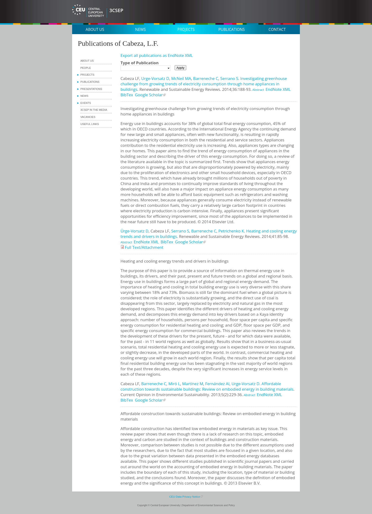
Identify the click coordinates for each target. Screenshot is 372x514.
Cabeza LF (130, 78)
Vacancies (87, 117)
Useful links (89, 124)
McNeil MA (181, 78)
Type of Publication (139, 62)
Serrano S (229, 78)
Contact (277, 29)
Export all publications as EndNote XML (157, 55)
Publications (231, 29)
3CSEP (116, 10)
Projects (186, 29)
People (85, 67)
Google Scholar (149, 94)
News (140, 29)
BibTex (127, 94)
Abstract (258, 90)
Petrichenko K (231, 231)
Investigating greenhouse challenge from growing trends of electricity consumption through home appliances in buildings (204, 84)
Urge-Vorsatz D (155, 78)
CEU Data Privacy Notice (184, 496)
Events (85, 103)
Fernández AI (217, 383)
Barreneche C (205, 78)
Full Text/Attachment (144, 247)
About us (95, 29)
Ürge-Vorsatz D (135, 231)
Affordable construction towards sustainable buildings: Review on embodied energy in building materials (207, 386)
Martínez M (192, 383)
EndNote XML (278, 89)
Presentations (91, 89)
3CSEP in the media (93, 109)
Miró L (174, 383)
